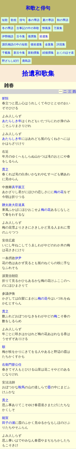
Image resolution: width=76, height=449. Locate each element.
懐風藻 (46, 28)
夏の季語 (48, 20)
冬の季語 (7, 28)
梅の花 (59, 192)
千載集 (6, 52)
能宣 (5, 418)
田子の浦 (8, 422)
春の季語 (34, 20)
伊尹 (18, 258)
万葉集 (58, 28)
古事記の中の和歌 (27, 28)
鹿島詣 (26, 60)
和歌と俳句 (38, 8)
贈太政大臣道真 (13, 205)
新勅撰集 (33, 52)
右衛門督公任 (11, 364)
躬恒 (5, 98)
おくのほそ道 (65, 52)
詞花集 (61, 44)
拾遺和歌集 (38, 73)
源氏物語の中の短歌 (15, 44)
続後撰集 (48, 52)
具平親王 (18, 187)
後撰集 (32, 36)
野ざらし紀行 (10, 60)
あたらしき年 (11, 121)
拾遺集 (44, 36)
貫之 (5, 169)
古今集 (20, 36)
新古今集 (19, 52)
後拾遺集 (36, 44)
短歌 (5, 20)
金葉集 (49, 44)
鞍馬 (21, 387)
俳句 (22, 20)
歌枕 (13, 20)
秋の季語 (62, 20)
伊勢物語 (7, 36)
